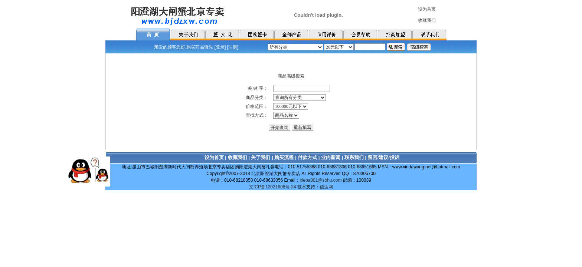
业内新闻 (330, 157)
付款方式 (307, 157)
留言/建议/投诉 (383, 157)
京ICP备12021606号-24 (272, 186)
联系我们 (354, 157)
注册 (232, 47)
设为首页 (214, 157)
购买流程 (284, 157)
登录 (220, 47)
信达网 (326, 186)
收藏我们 (237, 157)
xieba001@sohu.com (321, 180)
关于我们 (260, 157)
